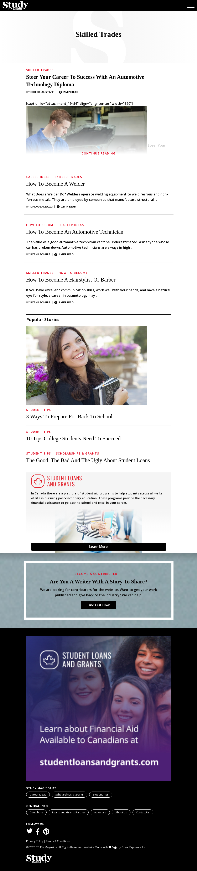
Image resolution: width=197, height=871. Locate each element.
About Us (121, 812)
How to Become (41, 225)
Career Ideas (38, 177)
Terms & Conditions (58, 841)
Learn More (98, 546)
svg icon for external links (87, 810)
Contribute (36, 812)
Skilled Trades (40, 70)
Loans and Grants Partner (70, 812)
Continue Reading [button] (98, 153)
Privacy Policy (35, 841)
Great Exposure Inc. (134, 847)
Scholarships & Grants (77, 453)
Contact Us (143, 812)
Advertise (100, 812)
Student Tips (38, 410)
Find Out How (99, 605)
